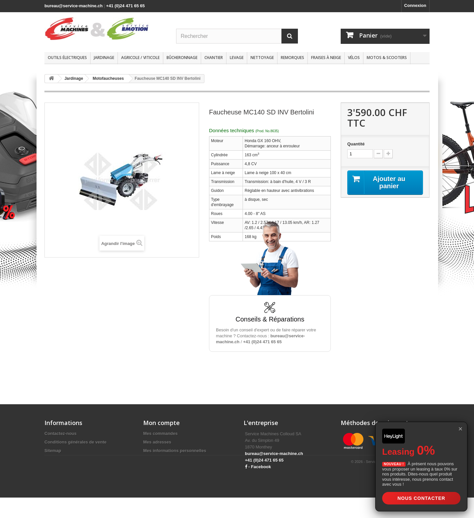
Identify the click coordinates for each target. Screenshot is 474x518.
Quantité (356, 143)
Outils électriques (67, 57)
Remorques (292, 57)
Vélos (354, 57)
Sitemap (52, 450)
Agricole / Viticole (140, 57)
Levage (237, 57)
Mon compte (161, 423)
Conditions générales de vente (75, 442)
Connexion (415, 5)
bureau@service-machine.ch (73, 5)
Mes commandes (160, 433)
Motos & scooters (387, 57)
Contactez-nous (60, 433)
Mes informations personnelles (174, 450)
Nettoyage (262, 57)
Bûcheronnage (182, 57)
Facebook (261, 466)
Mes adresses (157, 442)
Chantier (213, 57)
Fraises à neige (326, 57)
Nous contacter (421, 498)
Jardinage (104, 57)
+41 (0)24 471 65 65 (125, 5)
